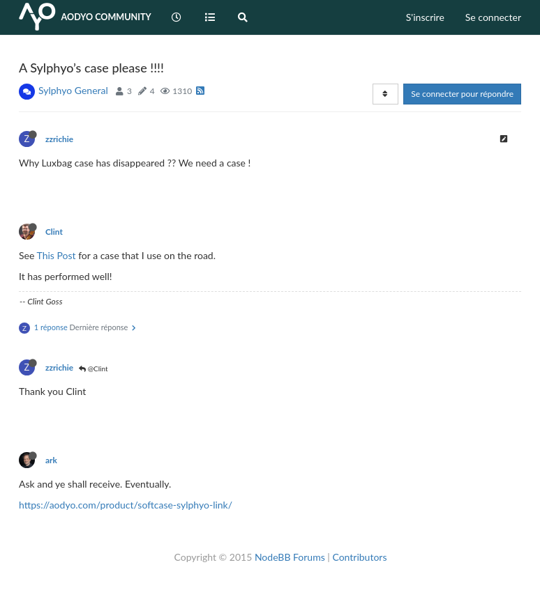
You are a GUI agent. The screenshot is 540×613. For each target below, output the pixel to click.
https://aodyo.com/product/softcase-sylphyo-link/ (125, 505)
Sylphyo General (73, 90)
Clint (54, 231)
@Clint (93, 368)
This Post (56, 255)
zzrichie (59, 139)
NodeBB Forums (290, 557)
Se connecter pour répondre (462, 93)
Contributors (359, 557)
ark (51, 460)
